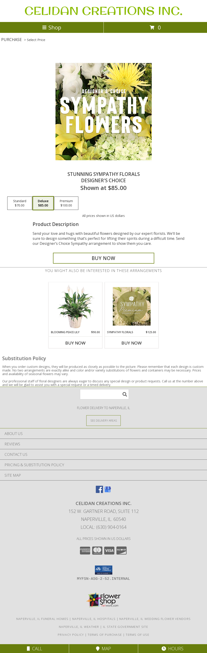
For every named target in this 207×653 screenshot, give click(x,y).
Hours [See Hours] (172, 649)
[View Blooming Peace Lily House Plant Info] (75, 306)
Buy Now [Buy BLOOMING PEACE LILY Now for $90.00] (75, 343)
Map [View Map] (103, 649)
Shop (51, 27)
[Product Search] (104, 394)
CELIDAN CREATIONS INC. (103, 10)
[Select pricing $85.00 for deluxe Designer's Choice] (43, 203)
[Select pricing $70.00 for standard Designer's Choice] (19, 203)
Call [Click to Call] (34, 649)
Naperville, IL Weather (79, 627)
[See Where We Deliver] (103, 420)
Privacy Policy (71, 635)
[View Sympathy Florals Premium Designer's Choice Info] (132, 306)
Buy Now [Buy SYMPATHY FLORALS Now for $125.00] (131, 343)
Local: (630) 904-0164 (103, 527)
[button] (103, 570)
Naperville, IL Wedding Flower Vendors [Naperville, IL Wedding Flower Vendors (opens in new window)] (155, 619)
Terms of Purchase (105, 635)
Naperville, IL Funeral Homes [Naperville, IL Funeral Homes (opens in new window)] (42, 619)
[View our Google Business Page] (107, 491)
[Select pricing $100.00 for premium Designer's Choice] (66, 203)
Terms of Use (137, 635)
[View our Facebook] (99, 491)
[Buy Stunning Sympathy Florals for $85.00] (103, 258)
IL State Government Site (125, 627)
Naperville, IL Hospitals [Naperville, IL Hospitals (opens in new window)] (94, 619)
